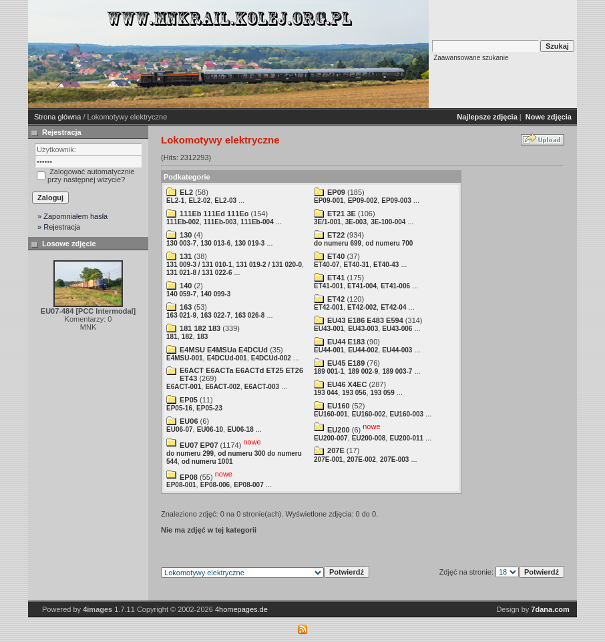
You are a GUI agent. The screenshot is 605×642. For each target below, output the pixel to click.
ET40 (336, 256)
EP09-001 (328, 200)
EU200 (338, 430)
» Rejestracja (58, 227)
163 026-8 (249, 315)
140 (186, 286)
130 (186, 235)
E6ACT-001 (183, 386)
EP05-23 (209, 408)
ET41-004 (362, 286)
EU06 (189, 421)
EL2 (186, 192)
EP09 (336, 192)
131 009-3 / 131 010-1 (199, 264)
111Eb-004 (256, 222)
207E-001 (328, 459)
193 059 (383, 392)
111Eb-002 (182, 222)
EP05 (189, 400)
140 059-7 (181, 294)
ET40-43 (386, 264)
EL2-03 (225, 200)
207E (336, 450)
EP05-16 (179, 408)
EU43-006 (397, 328)
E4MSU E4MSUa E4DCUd (224, 350)
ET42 (336, 299)
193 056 (354, 392)
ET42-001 (328, 307)
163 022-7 (215, 315)
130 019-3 (249, 243)
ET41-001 (328, 286)
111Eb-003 (220, 222)
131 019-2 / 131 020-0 (269, 264)
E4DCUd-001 (227, 358)
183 (202, 336)
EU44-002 (363, 350)
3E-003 (356, 222)
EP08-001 (181, 485)
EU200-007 (331, 438)
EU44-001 (329, 350)
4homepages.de (241, 609)
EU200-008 (369, 438)
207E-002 (361, 459)
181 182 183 (200, 328)
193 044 (326, 392)
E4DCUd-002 (271, 358)
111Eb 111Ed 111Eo (214, 214)
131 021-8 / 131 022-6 (199, 272)
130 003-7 (181, 243)
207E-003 (394, 459)
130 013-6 (215, 243)
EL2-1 (175, 200)
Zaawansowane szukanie (470, 57)
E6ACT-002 (222, 386)
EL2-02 (199, 200)
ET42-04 (393, 307)
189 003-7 (397, 371)
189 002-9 (363, 371)
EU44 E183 (346, 342)
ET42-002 (362, 307)
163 (186, 307)
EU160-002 (369, 414)
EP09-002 (362, 200)
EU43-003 (363, 328)
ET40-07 (326, 264)
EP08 (189, 476)
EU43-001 (329, 328)
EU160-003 (406, 414)
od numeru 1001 (207, 461)
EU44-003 (397, 350)
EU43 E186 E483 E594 (365, 320)
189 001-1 (329, 371)
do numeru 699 (337, 243)
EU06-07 (179, 429)
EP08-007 (248, 485)
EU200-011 (406, 438)
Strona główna (57, 117)
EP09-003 (396, 200)
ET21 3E (341, 214)
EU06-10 (210, 429)
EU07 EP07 (199, 445)
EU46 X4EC (347, 384)
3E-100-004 (388, 222)
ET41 (336, 278)
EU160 (338, 406)
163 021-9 (181, 315)
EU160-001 (331, 414)
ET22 (336, 235)
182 (187, 336)
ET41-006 (395, 286)
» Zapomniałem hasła (72, 216)
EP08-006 (215, 485)
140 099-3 (215, 294)
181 (172, 336)
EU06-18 (240, 429)
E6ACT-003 (261, 386)
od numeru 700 (389, 243)
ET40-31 (356, 264)
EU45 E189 (346, 363)
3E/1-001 (327, 222)
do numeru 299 (190, 453)
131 (186, 256)
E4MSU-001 (184, 358)
